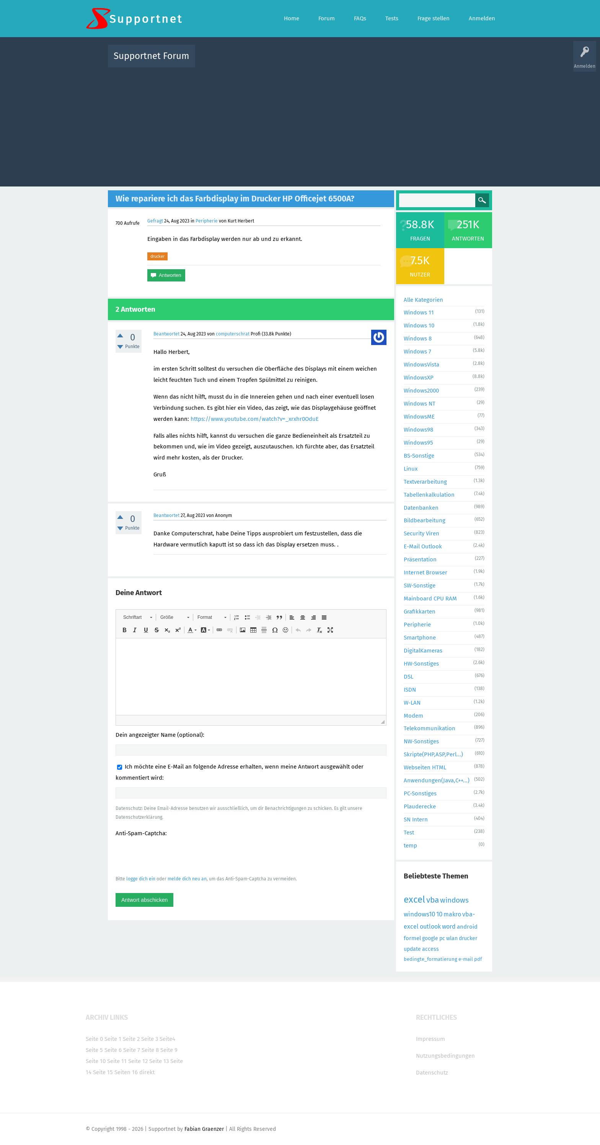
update (412, 949)
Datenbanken (421, 507)
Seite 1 (112, 1038)
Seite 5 (94, 1050)
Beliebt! (278, 61)
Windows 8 (418, 338)
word (449, 926)
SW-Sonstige (419, 585)
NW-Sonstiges (421, 741)
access (430, 949)
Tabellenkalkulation (429, 494)
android (467, 926)
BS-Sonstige (419, 455)
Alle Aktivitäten (216, 61)
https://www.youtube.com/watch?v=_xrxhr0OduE (255, 418)
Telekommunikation (429, 728)
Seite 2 (131, 1038)
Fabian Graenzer (204, 1129)
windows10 (419, 914)
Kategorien (368, 61)
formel (412, 938)
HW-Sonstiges (421, 663)
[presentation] (174, 856)
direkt (147, 1072)
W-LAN (412, 702)
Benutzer (395, 61)
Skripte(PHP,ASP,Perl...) (433, 754)
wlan (452, 938)
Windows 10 (419, 325)
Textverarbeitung (425, 481)
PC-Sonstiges (420, 793)
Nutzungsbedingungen (445, 1055)
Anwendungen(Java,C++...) (437, 780)
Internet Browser (425, 572)
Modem (413, 715)
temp (410, 845)
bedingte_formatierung (430, 959)
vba (432, 900)
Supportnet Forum (151, 56)
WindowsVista (421, 364)
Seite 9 (169, 1050)
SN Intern (416, 819)
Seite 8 (150, 1050)
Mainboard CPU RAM (430, 598)
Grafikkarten (419, 611)
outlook (430, 926)
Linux (410, 468)
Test (409, 832)
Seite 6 (113, 1050)
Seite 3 (149, 1038)
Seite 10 (96, 1061)
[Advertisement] (300, 125)
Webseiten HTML (425, 767)
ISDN (410, 689)
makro (452, 914)
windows (454, 900)
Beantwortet (166, 334)
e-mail (465, 959)
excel (414, 899)
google (430, 938)
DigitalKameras (423, 650)
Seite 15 (103, 1072)
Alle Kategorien (423, 299)
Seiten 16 (126, 1072)
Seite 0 (94, 1038)
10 (439, 914)
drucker (157, 256)
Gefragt (155, 221)
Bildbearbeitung (424, 520)
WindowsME (419, 416)
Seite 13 (159, 1061)
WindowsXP (419, 377)
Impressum (430, 1038)
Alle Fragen (251, 61)
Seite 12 (138, 1061)
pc (442, 938)
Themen (341, 61)
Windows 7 (417, 351)
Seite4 (167, 1038)
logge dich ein (140, 879)
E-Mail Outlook (423, 546)
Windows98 (418, 429)
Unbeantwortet (309, 61)
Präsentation (420, 559)
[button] (137, 617)
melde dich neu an (187, 879)
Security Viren (421, 533)
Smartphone (420, 637)
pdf (478, 959)
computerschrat (232, 334)
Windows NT (419, 403)
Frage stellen (425, 61)
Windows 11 (419, 312)
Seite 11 (117, 1061)
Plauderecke (420, 806)
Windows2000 (421, 390)
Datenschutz (432, 1072)
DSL (408, 676)
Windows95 (418, 442)
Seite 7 (131, 1050)
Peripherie (207, 221)
